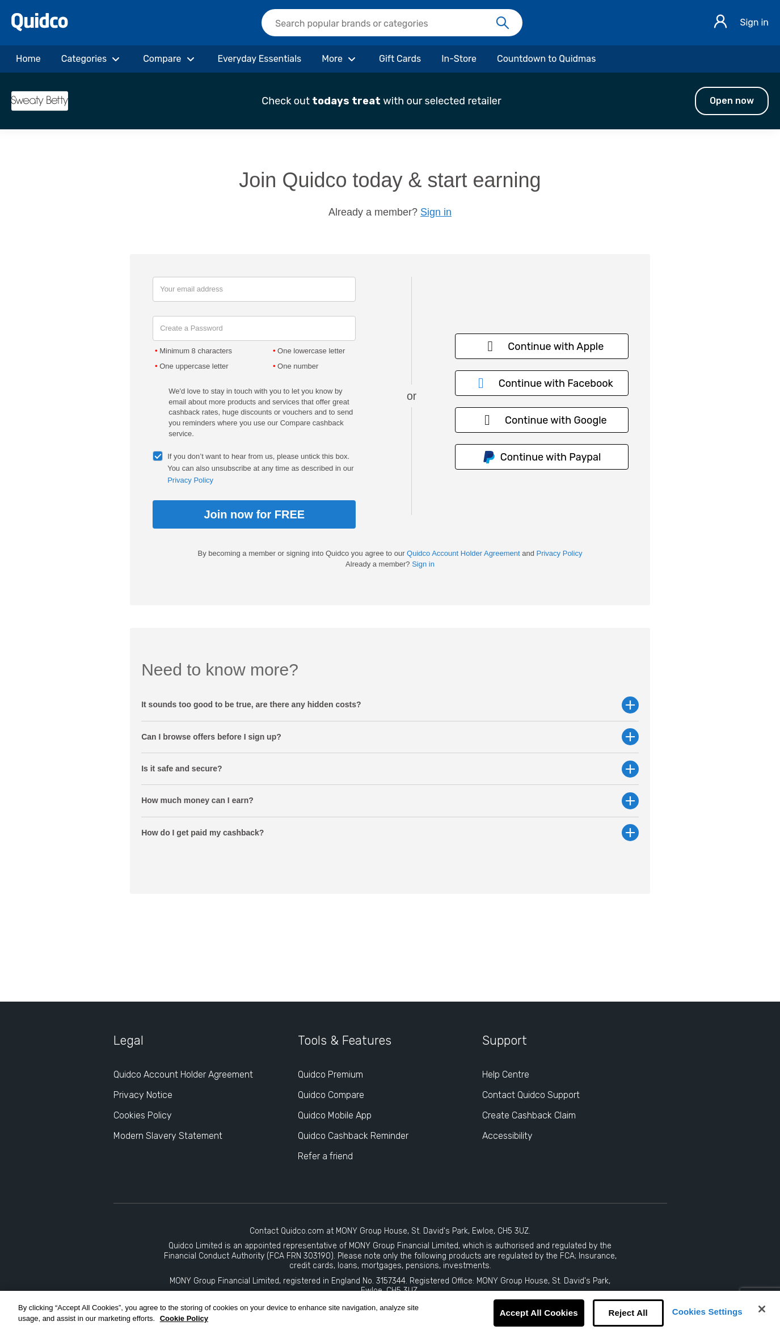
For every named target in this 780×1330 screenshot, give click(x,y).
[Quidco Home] (39, 28)
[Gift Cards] (400, 59)
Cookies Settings (707, 1311)
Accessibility (507, 1135)
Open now (732, 100)
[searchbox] (392, 22)
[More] (340, 59)
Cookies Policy (142, 1115)
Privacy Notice (142, 1095)
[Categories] (92, 59)
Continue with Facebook (541, 383)
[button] (390, 101)
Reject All (628, 1313)
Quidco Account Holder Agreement (463, 553)
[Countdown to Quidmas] (546, 59)
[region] (390, 1310)
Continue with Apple (541, 346)
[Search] (502, 23)
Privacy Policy (190, 480)
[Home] (28, 59)
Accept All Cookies (539, 1313)
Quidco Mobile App (335, 1115)
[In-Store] (459, 59)
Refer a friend (325, 1156)
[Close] (761, 1309)
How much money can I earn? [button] (390, 800)
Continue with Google (542, 420)
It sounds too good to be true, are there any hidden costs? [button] (390, 704)
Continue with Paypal (541, 457)
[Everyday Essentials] (260, 59)
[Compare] (170, 59)
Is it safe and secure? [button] (390, 769)
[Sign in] (720, 23)
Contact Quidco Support (531, 1095)
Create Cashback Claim (529, 1115)
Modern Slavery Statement (167, 1135)
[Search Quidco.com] (385, 24)
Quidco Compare (331, 1095)
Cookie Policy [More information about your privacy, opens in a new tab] (184, 1318)
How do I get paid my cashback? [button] (390, 833)
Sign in (754, 22)
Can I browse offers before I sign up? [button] (390, 737)
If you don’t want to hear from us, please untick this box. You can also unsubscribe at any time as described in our (260, 468)
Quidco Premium (330, 1074)
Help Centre (505, 1074)
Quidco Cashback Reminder (353, 1135)
